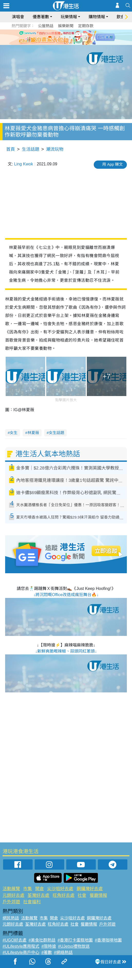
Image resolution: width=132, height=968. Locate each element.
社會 (82, 895)
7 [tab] (64, 43)
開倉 (39, 888)
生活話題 (30, 149)
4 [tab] (69, 37)
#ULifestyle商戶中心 (21, 952)
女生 (13, 432)
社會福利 (32, 901)
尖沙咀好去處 (60, 888)
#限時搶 (48, 946)
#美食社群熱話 (42, 940)
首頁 (10, 149)
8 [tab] (69, 43)
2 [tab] (59, 37)
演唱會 (18, 17)
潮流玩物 (54, 149)
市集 (27, 888)
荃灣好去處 (38, 895)
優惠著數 (41, 17)
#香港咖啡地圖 (108, 940)
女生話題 (56, 432)
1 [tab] (54, 37)
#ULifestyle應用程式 (21, 946)
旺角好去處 (63, 895)
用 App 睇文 (112, 164)
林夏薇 (33, 432)
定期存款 (85, 26)
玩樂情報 (69, 17)
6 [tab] (80, 37)
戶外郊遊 (11, 901)
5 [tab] (75, 37)
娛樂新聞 (65, 26)
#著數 (46, 952)
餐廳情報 (98, 895)
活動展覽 (11, 888)
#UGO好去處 (14, 940)
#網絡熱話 (63, 952)
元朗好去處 (13, 895)
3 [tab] (64, 37)
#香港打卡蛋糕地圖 (75, 940)
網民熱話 (11, 918)
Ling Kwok (23, 164)
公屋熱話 (45, 26)
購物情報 (97, 17)
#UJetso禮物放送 (74, 946)
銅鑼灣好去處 (90, 888)
